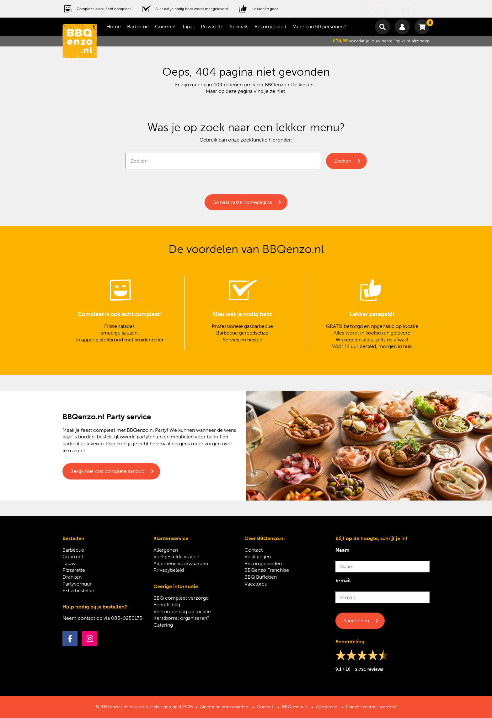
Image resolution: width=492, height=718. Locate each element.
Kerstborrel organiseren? (181, 618)
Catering (163, 625)
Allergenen (165, 550)
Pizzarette (212, 26)
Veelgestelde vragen (176, 557)
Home (113, 26)
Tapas (188, 26)
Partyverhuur (77, 584)
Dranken (72, 577)
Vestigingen (257, 557)
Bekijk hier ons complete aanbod (107, 471)
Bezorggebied (270, 26)
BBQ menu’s (294, 707)
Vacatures (255, 584)
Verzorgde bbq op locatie (182, 611)
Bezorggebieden (263, 563)
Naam (342, 550)
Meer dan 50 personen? (319, 26)
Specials (239, 26)
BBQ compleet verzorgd (181, 598)
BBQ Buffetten (260, 577)
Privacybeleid (168, 570)
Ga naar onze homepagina (242, 202)
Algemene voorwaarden (180, 563)
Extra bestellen (78, 590)
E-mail (343, 580)
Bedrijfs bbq (166, 605)
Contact (253, 550)
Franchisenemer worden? (371, 707)
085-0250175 (126, 618)
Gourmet (165, 26)
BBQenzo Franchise (266, 570)
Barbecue (138, 26)
